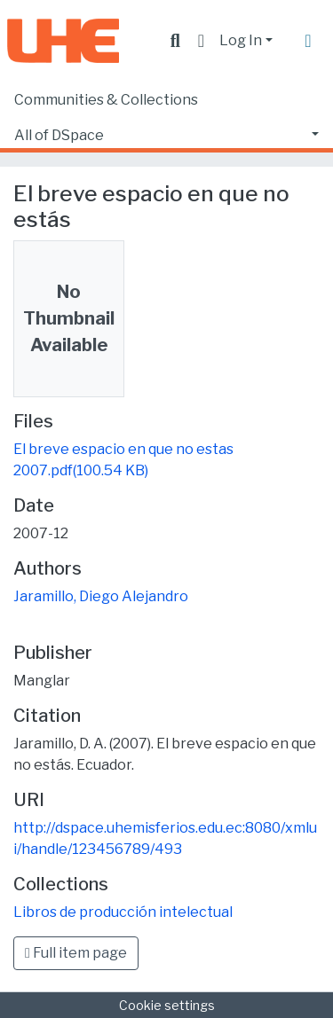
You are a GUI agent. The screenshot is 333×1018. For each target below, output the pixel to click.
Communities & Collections (106, 99)
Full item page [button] (76, 952)
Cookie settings (167, 1005)
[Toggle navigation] (308, 41)
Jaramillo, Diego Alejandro (100, 596)
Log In (240, 40)
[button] (201, 40)
